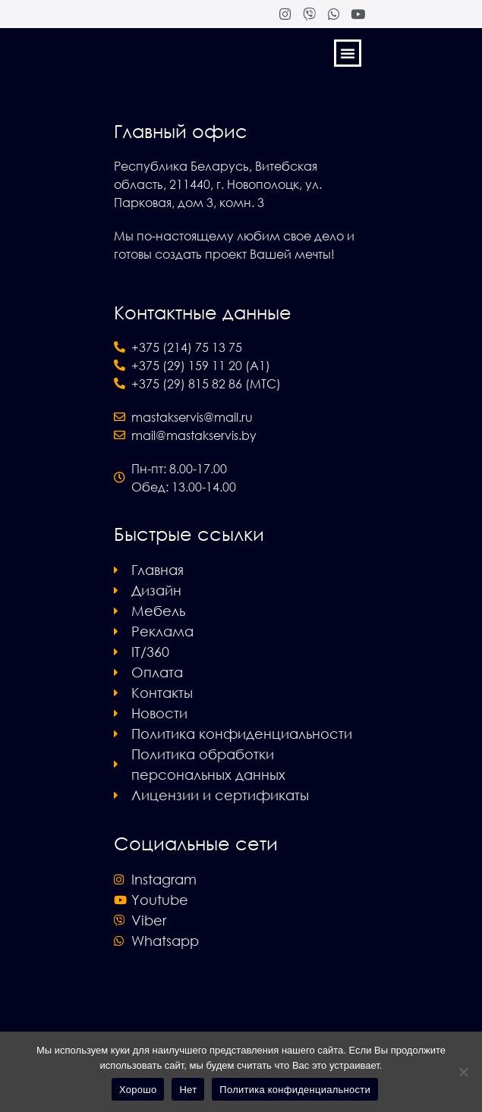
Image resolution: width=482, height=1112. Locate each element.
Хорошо (137, 1089)
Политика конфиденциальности (294, 1089)
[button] (347, 53)
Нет (188, 1089)
